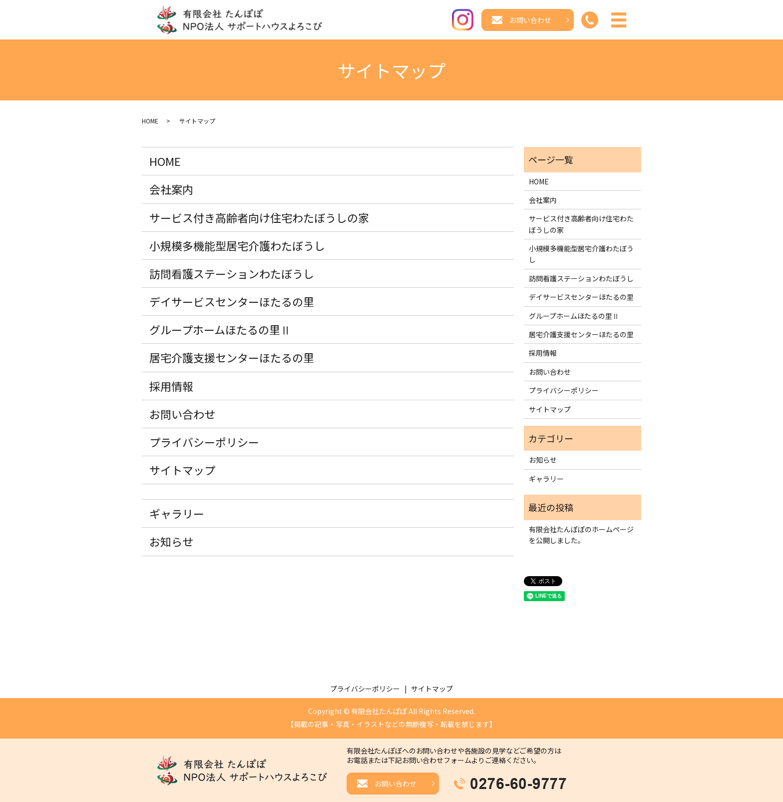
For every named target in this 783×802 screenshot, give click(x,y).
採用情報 (171, 386)
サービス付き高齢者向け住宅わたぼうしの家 (259, 218)
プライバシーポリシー (204, 443)
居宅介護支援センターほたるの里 (231, 358)
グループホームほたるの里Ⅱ (220, 330)
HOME (150, 121)
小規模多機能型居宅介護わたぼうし (237, 246)
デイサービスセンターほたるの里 (231, 302)
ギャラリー (176, 514)
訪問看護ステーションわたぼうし (231, 274)
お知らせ (171, 542)
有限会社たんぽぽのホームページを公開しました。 (581, 535)
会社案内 (171, 190)
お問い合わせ (182, 415)
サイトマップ (182, 471)
